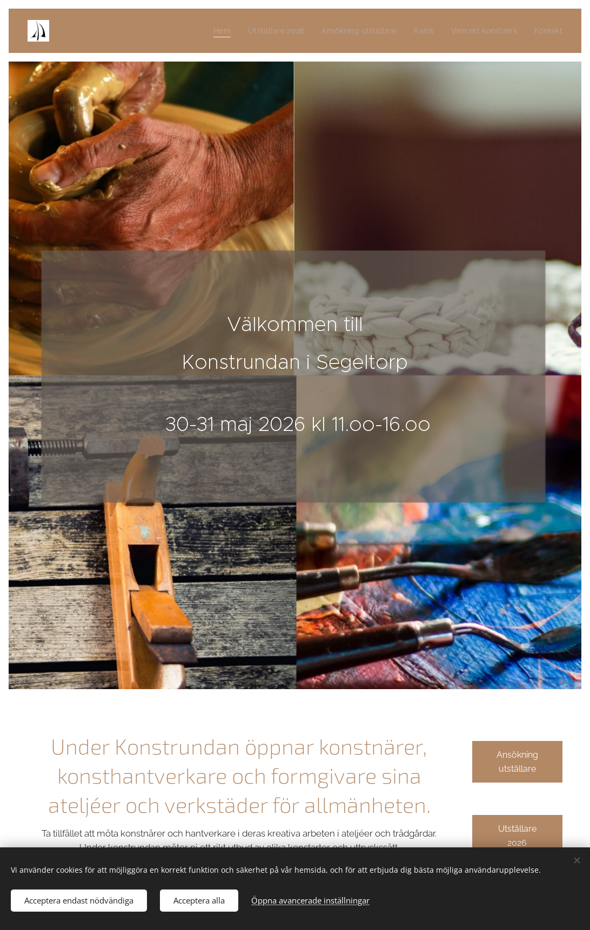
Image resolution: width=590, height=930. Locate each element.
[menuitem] (205, 30)
